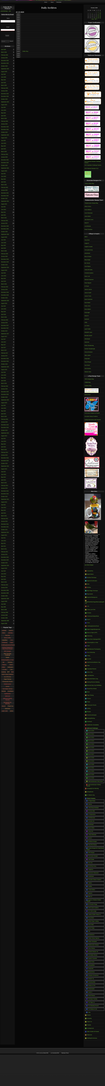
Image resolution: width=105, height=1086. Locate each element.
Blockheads (91, 856)
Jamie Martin (88, 247)
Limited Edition (91, 921)
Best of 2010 (91, 762)
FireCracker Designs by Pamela (92, 444)
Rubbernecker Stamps (93, 976)
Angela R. (87, 274)
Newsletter (58, 33)
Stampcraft (90, 1000)
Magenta (90, 924)
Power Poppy (91, 959)
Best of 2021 (91, 799)
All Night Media (91, 832)
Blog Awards (90, 625)
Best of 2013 (91, 772)
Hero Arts (90, 894)
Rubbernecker (7, 715)
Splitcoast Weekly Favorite (7, 730)
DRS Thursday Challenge (7, 686)
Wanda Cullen (88, 403)
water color (5, 742)
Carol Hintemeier (89, 244)
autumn (11, 662)
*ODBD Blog (87, 413)
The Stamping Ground (93, 1037)
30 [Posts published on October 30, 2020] (98, 49)
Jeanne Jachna (88, 321)
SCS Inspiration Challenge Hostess (93, 196)
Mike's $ (90, 928)
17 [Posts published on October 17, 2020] (100, 46)
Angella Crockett (88, 278)
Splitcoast (7, 727)
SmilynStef (87, 390)
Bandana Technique (91, 609)
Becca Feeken (88, 288)
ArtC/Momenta (91, 849)
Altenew (90, 835)
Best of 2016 (91, 782)
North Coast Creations (93, 939)
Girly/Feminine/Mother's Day (93, 693)
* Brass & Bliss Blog (89, 215)
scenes (7, 718)
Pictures (89, 730)
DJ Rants (87, 317)
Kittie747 (87, 254)
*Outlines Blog (88, 417)
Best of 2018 (91, 789)
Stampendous (91, 1003)
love (11, 701)
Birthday (89, 619)
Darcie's (90, 869)
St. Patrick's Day (91, 826)
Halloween (10, 698)
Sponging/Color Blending (93, 820)
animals (4, 662)
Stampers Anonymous (93, 1006)
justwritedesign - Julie (6, 42)
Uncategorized (90, 1059)
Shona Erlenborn (89, 383)
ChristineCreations (89, 304)
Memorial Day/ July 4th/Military (94, 716)
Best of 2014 (91, 775)
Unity (89, 1043)
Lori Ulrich (87, 357)
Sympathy (89, 1049)
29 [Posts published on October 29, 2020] (96, 49)
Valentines (7, 740)
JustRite (90, 918)
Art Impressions (91, 846)
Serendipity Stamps (92, 986)
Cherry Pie (90, 862)
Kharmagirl (87, 344)
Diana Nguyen (88, 314)
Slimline (4, 722)
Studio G (90, 1023)
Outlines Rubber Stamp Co (94, 946)
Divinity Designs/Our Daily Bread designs (95, 880)
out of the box (7, 708)
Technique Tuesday (92, 1030)
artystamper (87, 284)
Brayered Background (92, 628)
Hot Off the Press (92, 897)
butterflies (4, 671)
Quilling (88, 740)
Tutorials (89, 1056)
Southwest (89, 753)
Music (88, 723)
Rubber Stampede (92, 973)
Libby (86, 354)
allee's (86, 268)
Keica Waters (88, 340)
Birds (88, 615)
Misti (12, 703)
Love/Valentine (90, 707)
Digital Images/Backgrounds (93, 660)
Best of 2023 (91, 802)
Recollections (91, 966)
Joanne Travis (88, 327)
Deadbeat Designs (92, 873)
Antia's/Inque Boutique (93, 839)
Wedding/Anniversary (92, 1069)
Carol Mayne (88, 298)
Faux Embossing (91, 684)
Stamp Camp (91, 993)
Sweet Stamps (91, 1027)
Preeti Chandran (88, 261)
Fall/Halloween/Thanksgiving (93, 680)
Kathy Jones (87, 337)
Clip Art (88, 651)
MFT (8, 703)
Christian (89, 644)
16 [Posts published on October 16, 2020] (98, 46)
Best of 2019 (91, 792)
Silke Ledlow (88, 386)
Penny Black (91, 949)
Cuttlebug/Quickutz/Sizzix (93, 657)
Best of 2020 (91, 796)
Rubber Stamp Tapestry (93, 969)
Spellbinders (7, 725)
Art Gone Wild (91, 842)
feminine (10, 693)
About (52, 33)
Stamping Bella (91, 1013)
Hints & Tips (90, 703)
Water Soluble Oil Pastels (93, 1063)
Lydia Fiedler (88, 360)
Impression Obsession (93, 904)
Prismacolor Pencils (91, 736)
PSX (89, 963)
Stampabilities (91, 996)
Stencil (3, 737)
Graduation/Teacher (91, 700)
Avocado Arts (91, 852)
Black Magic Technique (92, 622)
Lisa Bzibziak (88, 257)
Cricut (88, 654)
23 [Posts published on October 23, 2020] (98, 47)
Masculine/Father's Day (92, 710)
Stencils (89, 1046)
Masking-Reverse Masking (93, 713)
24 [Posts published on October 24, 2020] (100, 47)
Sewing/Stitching (91, 749)
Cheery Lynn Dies (91, 641)
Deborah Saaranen (89, 311)
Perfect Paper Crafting (93, 952)
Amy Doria (87, 271)
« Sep (92, 50)
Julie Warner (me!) (89, 251)
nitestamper (87, 370)
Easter (7, 689)
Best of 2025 (91, 809)
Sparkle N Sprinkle (92, 990)
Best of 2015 (91, 779)
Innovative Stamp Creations (91, 448)
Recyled (89, 743)
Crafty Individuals (92, 866)
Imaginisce (90, 901)
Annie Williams (88, 241)
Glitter (88, 697)
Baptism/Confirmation (92, 612)
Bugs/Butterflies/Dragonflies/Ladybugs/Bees (94, 634)
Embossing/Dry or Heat (92, 674)
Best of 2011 (91, 765)
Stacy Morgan (88, 393)
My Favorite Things (92, 935)
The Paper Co (91, 1033)
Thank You (89, 1053)
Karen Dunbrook (88, 330)
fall (3, 693)
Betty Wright (87, 291)
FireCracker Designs (93, 887)
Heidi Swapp (91, 891)
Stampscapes (91, 1020)
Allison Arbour (88, 238)
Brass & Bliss (91, 859)
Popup (88, 733)
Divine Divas (87, 426)
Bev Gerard (87, 294)
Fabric (88, 677)
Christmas (4, 674)
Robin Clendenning (89, 377)
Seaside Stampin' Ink (93, 983)
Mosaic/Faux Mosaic (92, 720)
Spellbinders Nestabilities (93, 756)
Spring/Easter (90, 823)
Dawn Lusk (87, 307)
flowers (4, 696)
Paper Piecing (90, 726)
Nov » (96, 50)
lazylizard (87, 350)
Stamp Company (91, 829)
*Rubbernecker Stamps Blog (91, 234)
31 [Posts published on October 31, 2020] (100, 49)
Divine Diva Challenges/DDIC (94, 670)
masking (3, 703)
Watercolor (89, 1066)
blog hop (7, 667)
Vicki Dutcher (88, 400)
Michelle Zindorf (88, 367)
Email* (8, 60)
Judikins (90, 914)
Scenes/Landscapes (92, 746)
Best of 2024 (91, 806)
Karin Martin (87, 334)
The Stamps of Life (92, 1040)
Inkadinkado (91, 907)
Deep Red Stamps (92, 876)
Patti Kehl (87, 373)
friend (11, 696)
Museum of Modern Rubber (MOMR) (93, 932)
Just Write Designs (89, 596)
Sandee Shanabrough (90, 380)
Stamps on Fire (91, 1017)
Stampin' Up (91, 1010)
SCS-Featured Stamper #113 (91, 200)
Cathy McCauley (88, 301)
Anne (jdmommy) (89, 281)
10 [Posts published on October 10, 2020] (100, 44)
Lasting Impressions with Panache (93, 451)
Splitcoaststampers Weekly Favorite (93, 817)
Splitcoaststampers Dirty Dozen (95, 813)
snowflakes (10, 722)
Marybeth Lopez (88, 363)
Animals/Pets (90, 602)
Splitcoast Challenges (92, 759)
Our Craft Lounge (92, 942)
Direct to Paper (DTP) (92, 664)
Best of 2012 (91, 769)
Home (45, 33)
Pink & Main (91, 956)
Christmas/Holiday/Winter (93, 647)
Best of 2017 (91, 785)
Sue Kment (87, 396)
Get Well (89, 690)
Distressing (89, 667)
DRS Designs (91, 884)
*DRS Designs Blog (89, 410)
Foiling (88, 687)
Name (8, 51)
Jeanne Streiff (88, 324)
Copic (11, 674)
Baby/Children (90, 605)
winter (11, 742)
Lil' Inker (4, 701)
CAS (88, 637)
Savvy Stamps (91, 979)
